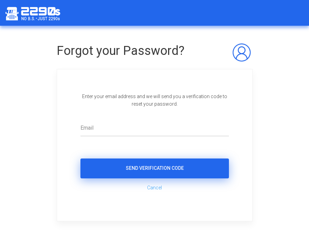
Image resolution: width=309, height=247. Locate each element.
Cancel (154, 187)
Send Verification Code (154, 168)
